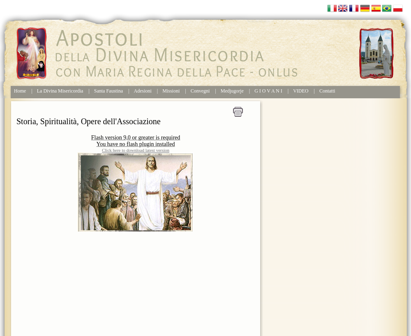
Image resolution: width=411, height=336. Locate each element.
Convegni (200, 91)
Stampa (238, 112)
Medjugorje (232, 91)
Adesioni (143, 91)
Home (20, 91)
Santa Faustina (108, 91)
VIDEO (300, 91)
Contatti (327, 91)
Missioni (171, 91)
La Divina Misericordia (60, 91)
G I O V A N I (268, 91)
